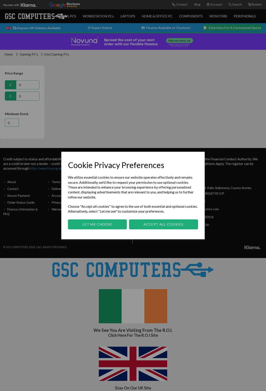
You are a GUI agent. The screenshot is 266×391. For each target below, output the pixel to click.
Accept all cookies (163, 224)
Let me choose (97, 224)
